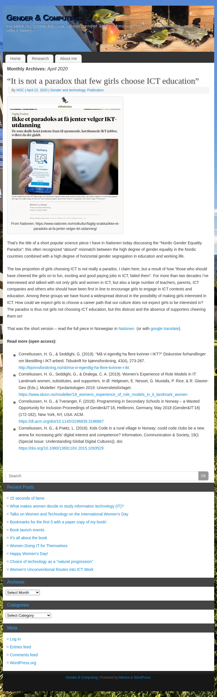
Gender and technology (67, 90)
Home (15, 58)
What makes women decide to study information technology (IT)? (67, 506)
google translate (165, 328)
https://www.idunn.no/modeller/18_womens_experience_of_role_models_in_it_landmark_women (103, 394)
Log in (15, 639)
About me (68, 58)
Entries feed (20, 647)
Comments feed (24, 655)
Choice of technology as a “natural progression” (51, 561)
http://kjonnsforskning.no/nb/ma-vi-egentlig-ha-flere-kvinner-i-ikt (74, 367)
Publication (95, 90)
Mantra (124, 677)
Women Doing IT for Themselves (39, 545)
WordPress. (142, 677)
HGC (20, 90)
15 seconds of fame (27, 498)
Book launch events (27, 530)
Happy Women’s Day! (29, 553)
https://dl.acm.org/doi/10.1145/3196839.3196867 (61, 421)
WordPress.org (23, 663)
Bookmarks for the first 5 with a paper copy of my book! (58, 522)
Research (40, 58)
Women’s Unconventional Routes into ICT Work (51, 569)
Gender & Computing (43, 18)
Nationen (127, 328)
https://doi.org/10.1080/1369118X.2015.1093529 (62, 448)
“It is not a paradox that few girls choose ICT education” (103, 80)
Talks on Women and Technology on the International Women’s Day (69, 514)
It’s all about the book (28, 538)
